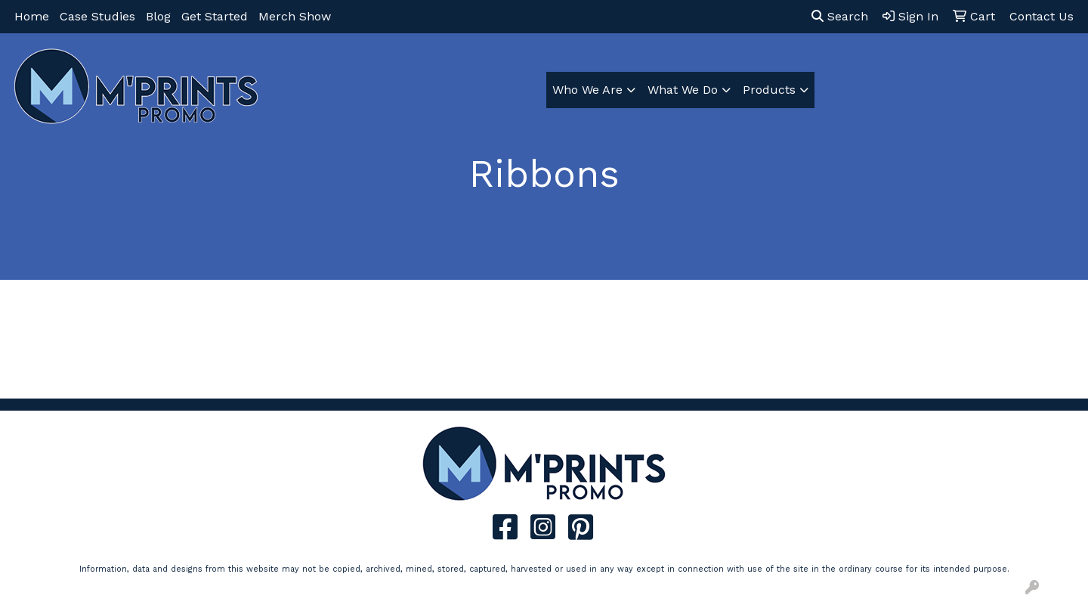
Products (769, 89)
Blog (158, 16)
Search (839, 16)
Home (31, 16)
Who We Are (587, 89)
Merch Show (294, 16)
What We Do (683, 89)
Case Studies (97, 16)
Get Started (214, 16)
